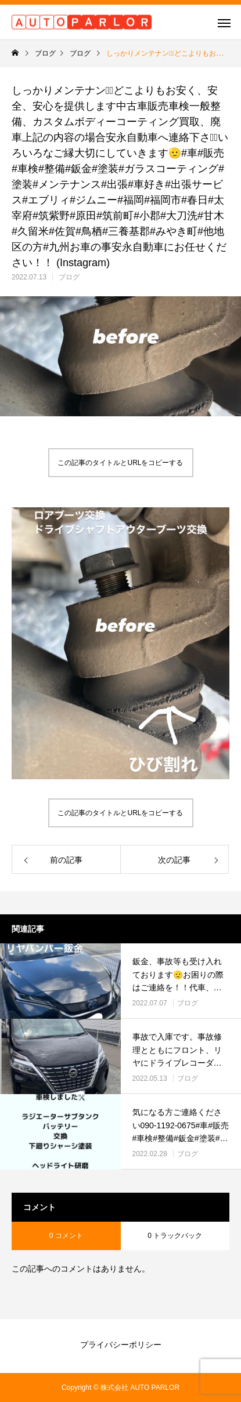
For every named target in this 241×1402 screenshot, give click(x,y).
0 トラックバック (175, 1236)
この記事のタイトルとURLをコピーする (120, 463)
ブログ (69, 277)
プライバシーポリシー (120, 1344)
